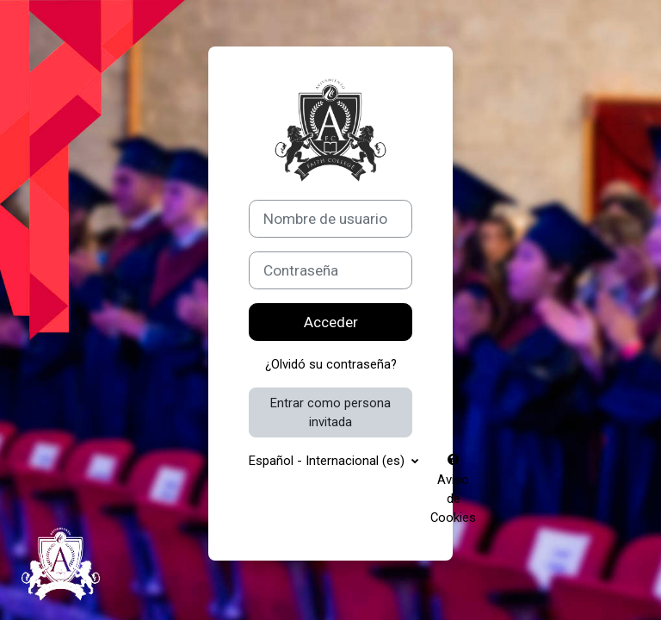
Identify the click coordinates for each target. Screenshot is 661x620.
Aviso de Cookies (453, 489)
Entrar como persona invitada (330, 412)
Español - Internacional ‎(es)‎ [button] (328, 460)
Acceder (331, 322)
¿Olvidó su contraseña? (331, 364)
